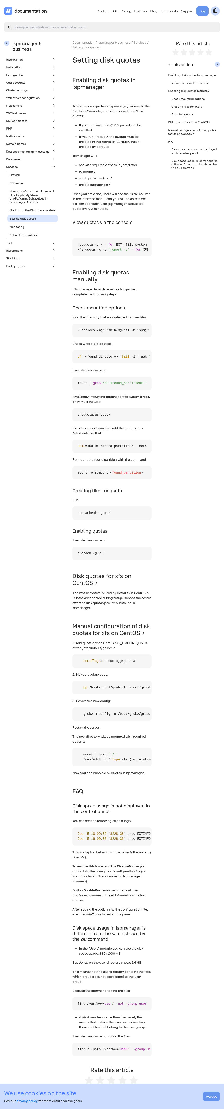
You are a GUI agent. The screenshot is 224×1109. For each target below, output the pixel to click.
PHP (31, 128)
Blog (153, 11)
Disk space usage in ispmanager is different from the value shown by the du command (194, 164)
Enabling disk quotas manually (188, 91)
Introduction (31, 59)
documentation (30, 11)
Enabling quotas (182, 114)
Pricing (126, 11)
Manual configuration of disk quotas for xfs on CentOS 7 (192, 131)
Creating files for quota (186, 106)
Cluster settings (31, 90)
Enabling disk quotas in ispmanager (192, 75)
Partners (140, 11)
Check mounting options (188, 98)
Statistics (31, 258)
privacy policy (27, 1101)
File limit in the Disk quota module (32, 210)
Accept (211, 1096)
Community (169, 11)
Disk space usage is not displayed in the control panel (194, 151)
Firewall (15, 175)
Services (31, 167)
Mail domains (31, 136)
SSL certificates (31, 121)
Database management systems (31, 151)
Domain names (31, 144)
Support (187, 11)
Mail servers (31, 105)
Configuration (31, 75)
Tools (31, 243)
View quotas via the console (190, 83)
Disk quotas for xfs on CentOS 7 (189, 122)
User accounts (31, 82)
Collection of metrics (23, 235)
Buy (203, 11)
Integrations (31, 250)
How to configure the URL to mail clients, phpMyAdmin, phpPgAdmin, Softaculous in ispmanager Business (32, 197)
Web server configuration (31, 98)
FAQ (170, 141)
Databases (31, 159)
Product (103, 11)
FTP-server (17, 183)
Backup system (31, 266)
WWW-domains (31, 113)
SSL (114, 11)
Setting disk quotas (23, 218)
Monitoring (17, 227)
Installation (31, 67)
